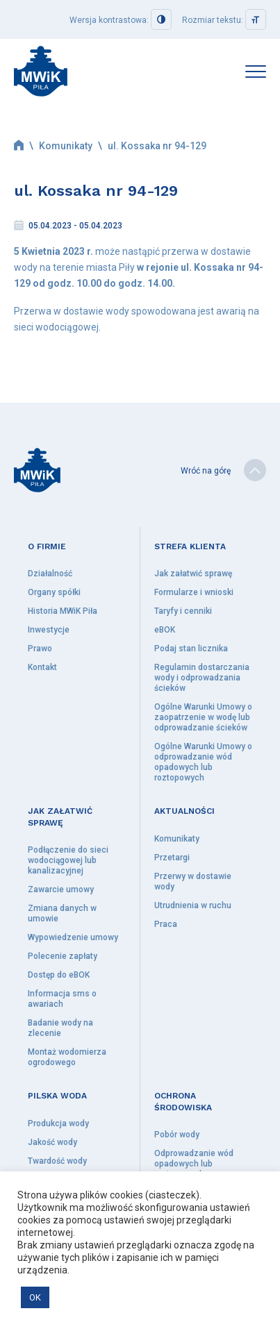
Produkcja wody (58, 1123)
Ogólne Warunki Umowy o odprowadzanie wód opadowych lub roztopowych (203, 762)
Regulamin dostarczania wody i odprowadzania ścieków (201, 677)
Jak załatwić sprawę (193, 573)
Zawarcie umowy (61, 889)
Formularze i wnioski (193, 592)
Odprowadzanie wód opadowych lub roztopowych (193, 1163)
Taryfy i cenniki (183, 611)
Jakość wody (52, 1142)
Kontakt (42, 667)
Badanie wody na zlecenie (60, 1028)
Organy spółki (54, 592)
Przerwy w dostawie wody (192, 881)
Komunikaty (65, 145)
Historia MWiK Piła (62, 611)
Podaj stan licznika (191, 648)
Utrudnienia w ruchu (192, 905)
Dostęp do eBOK (59, 975)
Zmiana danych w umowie (62, 913)
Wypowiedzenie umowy (73, 937)
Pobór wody (176, 1134)
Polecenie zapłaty (62, 956)
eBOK (164, 630)
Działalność (50, 573)
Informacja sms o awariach (62, 999)
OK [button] (35, 1297)
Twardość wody (57, 1161)
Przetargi (172, 857)
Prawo (40, 648)
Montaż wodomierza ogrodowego (67, 1057)
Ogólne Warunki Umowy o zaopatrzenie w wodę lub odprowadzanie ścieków (203, 717)
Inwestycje (48, 630)
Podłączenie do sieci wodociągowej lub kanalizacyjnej (68, 860)
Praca (165, 924)
